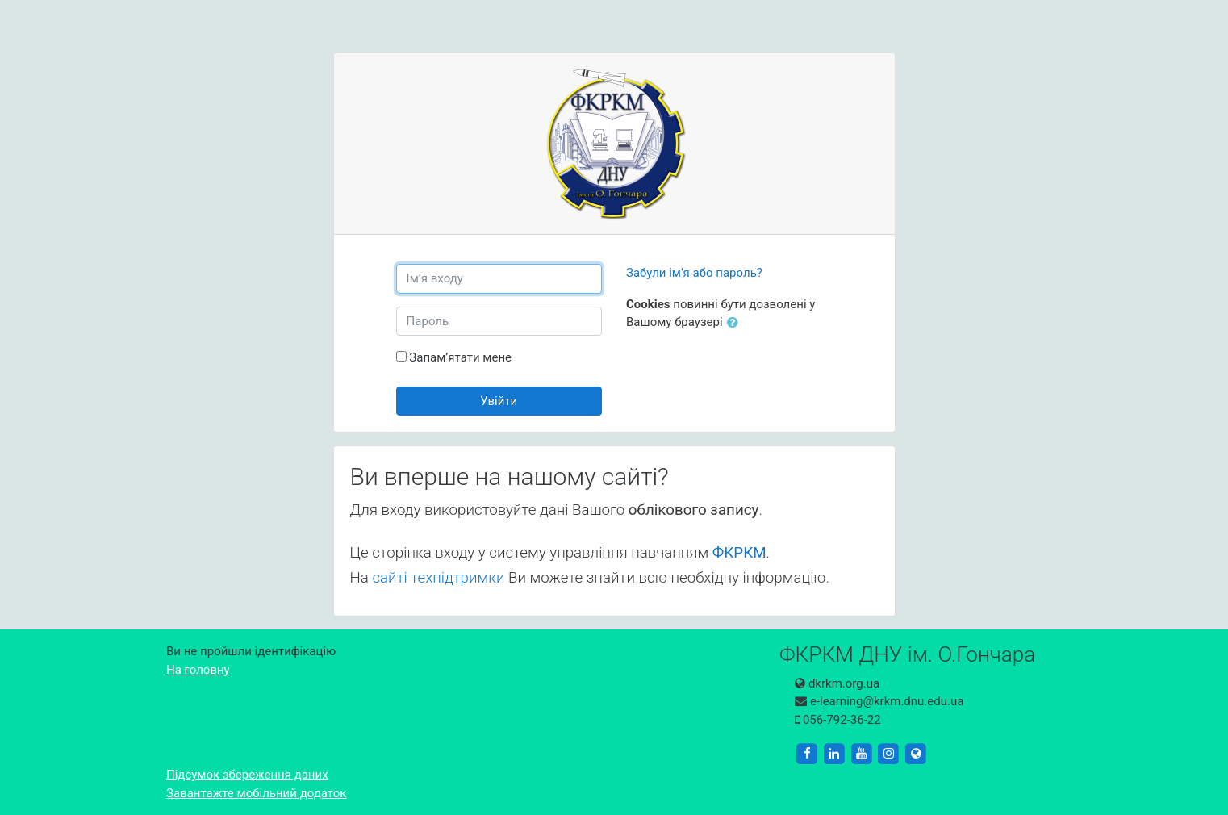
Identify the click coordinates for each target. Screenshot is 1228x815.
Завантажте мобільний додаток (256, 793)
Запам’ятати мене (460, 357)
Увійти (498, 401)
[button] (735, 323)
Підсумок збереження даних (247, 774)
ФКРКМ (739, 553)
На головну (198, 669)
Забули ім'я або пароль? (694, 272)
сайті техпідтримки (438, 578)
